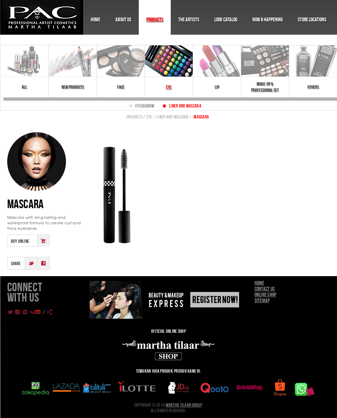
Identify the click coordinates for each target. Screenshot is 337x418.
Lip (217, 87)
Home (95, 19)
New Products (72, 87)
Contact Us (265, 289)
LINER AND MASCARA (172, 117)
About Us (123, 19)
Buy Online (20, 241)
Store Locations (312, 19)
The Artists (188, 19)
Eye (168, 87)
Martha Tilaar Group (184, 405)
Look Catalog (225, 19)
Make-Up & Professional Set (265, 87)
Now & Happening (267, 19)
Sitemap (262, 300)
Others (313, 87)
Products (154, 19)
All (24, 87)
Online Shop (266, 294)
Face (120, 87)
